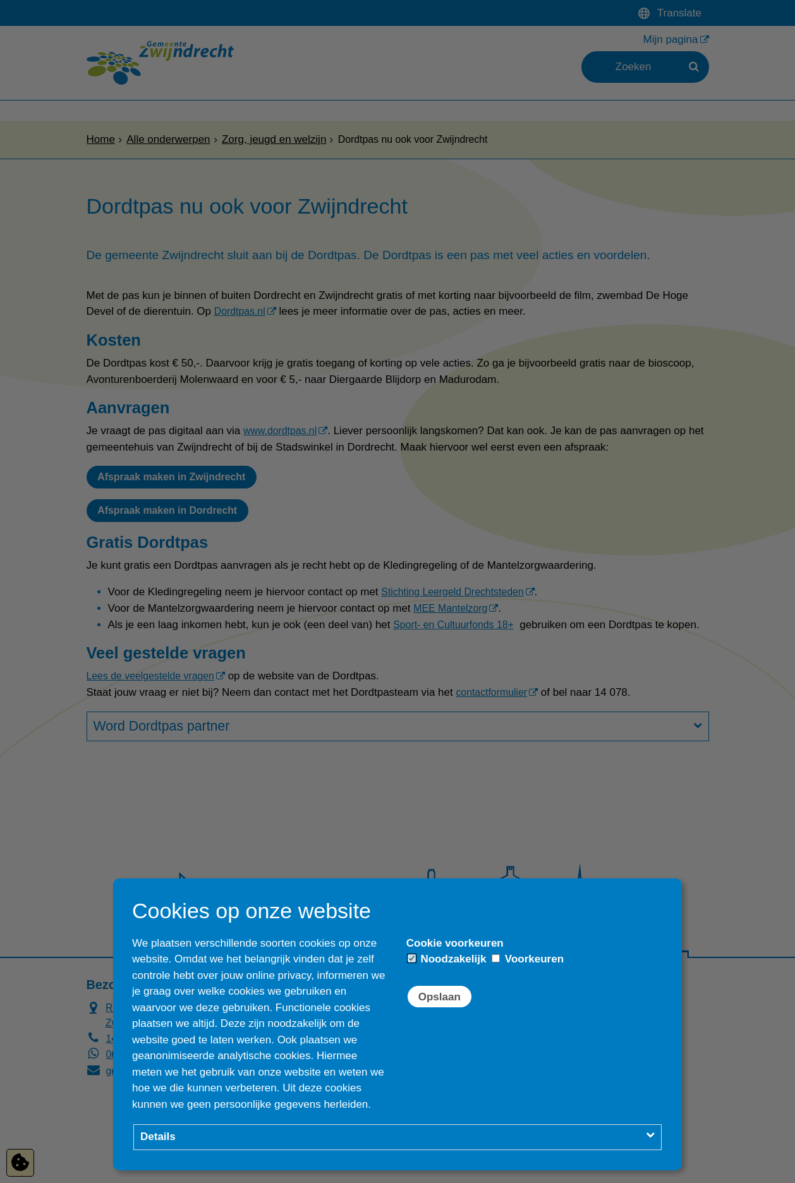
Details (158, 1137)
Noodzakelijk (447, 959)
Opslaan (439, 997)
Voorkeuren (528, 959)
